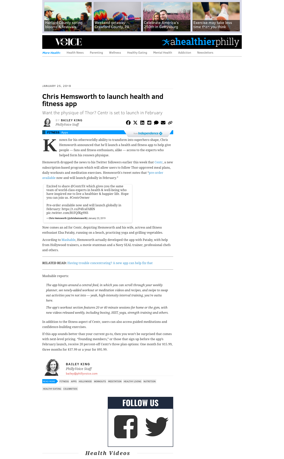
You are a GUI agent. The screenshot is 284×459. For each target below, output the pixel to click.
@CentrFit (78, 186)
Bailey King (72, 120)
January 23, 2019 (97, 218)
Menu (48, 42)
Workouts (100, 381)
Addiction (184, 52)
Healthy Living (132, 381)
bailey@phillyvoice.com (81, 373)
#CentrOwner (80, 197)
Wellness (115, 52)
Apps (64, 132)
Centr (159, 162)
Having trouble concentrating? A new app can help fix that (110, 263)
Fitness (53, 132)
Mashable (68, 240)
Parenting (96, 52)
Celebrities (70, 388)
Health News (75, 52)
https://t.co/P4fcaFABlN (78, 209)
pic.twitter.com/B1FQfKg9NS (67, 213)
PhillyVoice (68, 42)
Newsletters (205, 52)
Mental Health (162, 52)
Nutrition (150, 381)
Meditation (114, 381)
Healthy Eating (137, 52)
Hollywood (85, 381)
